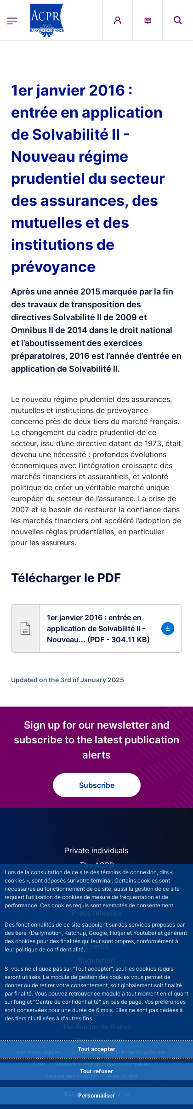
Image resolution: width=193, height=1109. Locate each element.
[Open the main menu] (12, 20)
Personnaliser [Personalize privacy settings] (96, 1095)
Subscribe (96, 785)
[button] (96, 628)
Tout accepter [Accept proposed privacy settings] (96, 1049)
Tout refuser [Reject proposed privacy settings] (96, 1071)
